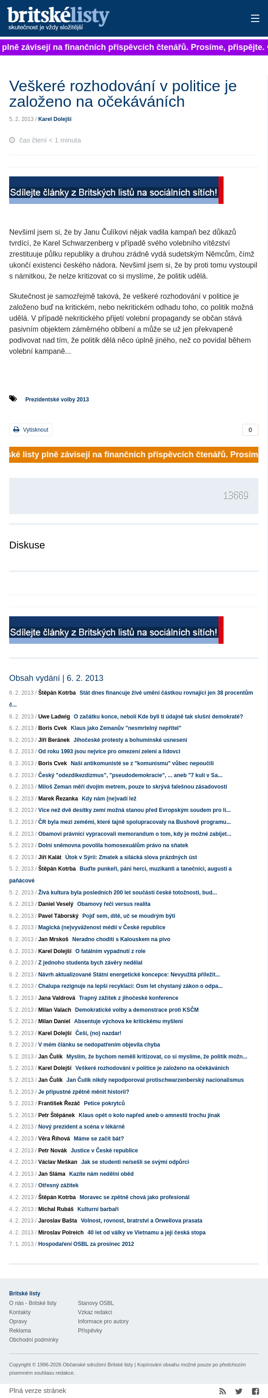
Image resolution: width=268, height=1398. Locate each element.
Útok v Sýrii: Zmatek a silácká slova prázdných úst (131, 857)
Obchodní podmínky (33, 1340)
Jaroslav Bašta (57, 1220)
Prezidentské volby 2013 (57, 399)
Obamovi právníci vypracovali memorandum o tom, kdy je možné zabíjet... (134, 834)
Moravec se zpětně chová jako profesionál (135, 1197)
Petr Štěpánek (56, 1115)
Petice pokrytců (104, 1103)
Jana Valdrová (56, 998)
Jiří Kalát (49, 857)
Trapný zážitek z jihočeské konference (128, 998)
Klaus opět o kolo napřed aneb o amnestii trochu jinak (149, 1115)
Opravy (18, 1321)
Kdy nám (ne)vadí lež (109, 798)
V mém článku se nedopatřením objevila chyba (99, 1045)
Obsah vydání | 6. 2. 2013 (56, 678)
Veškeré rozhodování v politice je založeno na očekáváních (152, 1068)
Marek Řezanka (58, 798)
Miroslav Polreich (60, 1232)
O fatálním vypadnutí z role (110, 951)
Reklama (20, 1330)
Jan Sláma (51, 1174)
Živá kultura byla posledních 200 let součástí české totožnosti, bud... (127, 892)
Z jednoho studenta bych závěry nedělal (90, 962)
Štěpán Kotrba (57, 693)
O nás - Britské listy (32, 1303)
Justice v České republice (104, 1150)
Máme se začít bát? (99, 1138)
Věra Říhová (54, 1138)
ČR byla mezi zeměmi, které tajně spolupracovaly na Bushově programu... (134, 822)
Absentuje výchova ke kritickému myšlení (128, 1021)
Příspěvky (90, 1330)
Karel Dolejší (54, 119)
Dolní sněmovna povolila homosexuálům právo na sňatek (113, 845)
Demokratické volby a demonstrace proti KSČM (137, 1010)
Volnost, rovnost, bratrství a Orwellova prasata (141, 1220)
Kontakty (20, 1312)
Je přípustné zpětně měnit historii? (83, 1092)
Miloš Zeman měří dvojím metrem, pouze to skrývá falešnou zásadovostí (132, 787)
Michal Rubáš (55, 1209)
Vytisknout (30, 429)
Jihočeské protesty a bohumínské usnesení (130, 740)
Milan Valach (54, 1010)
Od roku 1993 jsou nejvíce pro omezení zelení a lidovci (109, 751)
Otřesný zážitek (58, 1185)
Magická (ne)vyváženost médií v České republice (101, 927)
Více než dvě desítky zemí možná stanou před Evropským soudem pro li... (134, 810)
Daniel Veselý (55, 904)
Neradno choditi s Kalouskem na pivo (121, 939)
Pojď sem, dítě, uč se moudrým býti (128, 916)
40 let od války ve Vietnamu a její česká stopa (147, 1232)
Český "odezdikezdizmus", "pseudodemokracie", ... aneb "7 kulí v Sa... (130, 775)
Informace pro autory (103, 1321)
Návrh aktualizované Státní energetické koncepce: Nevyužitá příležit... (129, 974)
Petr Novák (52, 1150)
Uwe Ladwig (54, 716)
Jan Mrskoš (53, 939)
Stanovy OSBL (96, 1303)
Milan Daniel (54, 1021)
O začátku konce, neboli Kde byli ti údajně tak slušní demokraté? (158, 716)
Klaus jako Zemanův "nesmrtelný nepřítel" (126, 728)
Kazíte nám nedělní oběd (101, 1174)
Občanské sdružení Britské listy (98, 1364)
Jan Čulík (50, 1056)
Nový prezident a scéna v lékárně (81, 1127)
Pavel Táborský (58, 916)
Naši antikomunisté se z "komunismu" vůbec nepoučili (142, 763)
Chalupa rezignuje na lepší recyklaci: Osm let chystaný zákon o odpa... (130, 986)
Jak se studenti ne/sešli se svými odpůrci (135, 1162)
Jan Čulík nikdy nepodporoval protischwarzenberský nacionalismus (155, 1080)
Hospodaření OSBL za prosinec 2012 (86, 1244)
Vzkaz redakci (95, 1312)
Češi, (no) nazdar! (98, 1033)
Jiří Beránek (54, 740)
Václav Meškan (57, 1162)
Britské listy (107, 19)
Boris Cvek (52, 728)
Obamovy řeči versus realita (113, 904)
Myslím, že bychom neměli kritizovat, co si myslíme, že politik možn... (156, 1056)
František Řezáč (59, 1103)
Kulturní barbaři (98, 1209)
